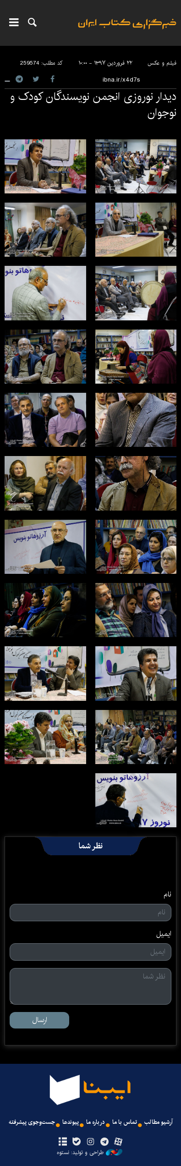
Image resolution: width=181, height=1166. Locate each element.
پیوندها (70, 1122)
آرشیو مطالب (158, 1122)
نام (167, 894)
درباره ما (95, 1122)
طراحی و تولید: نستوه (89, 1153)
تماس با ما (124, 1122)
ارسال (39, 1020)
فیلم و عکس (162, 63)
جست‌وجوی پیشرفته (32, 1122)
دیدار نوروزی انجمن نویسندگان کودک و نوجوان (93, 105)
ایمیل (163, 934)
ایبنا (127, 30)
